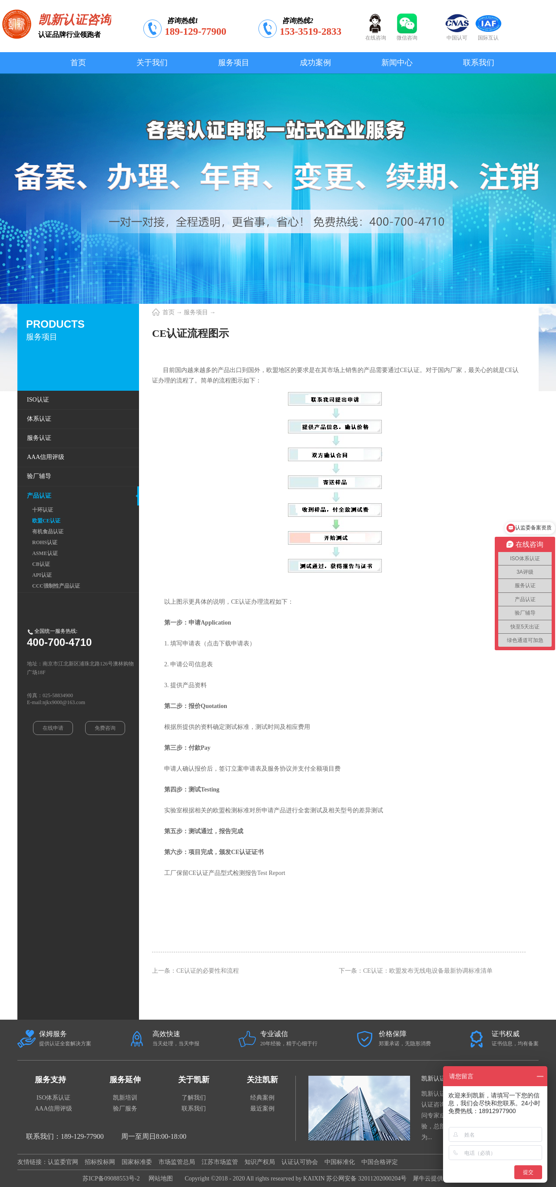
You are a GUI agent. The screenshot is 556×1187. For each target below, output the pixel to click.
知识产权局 (260, 1162)
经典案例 (262, 1097)
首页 (78, 62)
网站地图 (159, 1178)
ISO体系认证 (53, 1097)
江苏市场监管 (220, 1162)
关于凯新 (193, 1080)
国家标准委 (137, 1162)
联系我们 (194, 1108)
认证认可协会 (299, 1162)
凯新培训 (125, 1097)
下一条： (416, 971)
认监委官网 (63, 1162)
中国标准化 (339, 1162)
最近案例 (262, 1108)
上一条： (195, 971)
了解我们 (194, 1097)
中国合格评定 (379, 1162)
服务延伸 (125, 1080)
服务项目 (196, 312)
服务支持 (50, 1080)
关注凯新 (262, 1080)
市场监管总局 (177, 1162)
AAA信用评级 (53, 1108)
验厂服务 (125, 1108)
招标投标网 (100, 1162)
